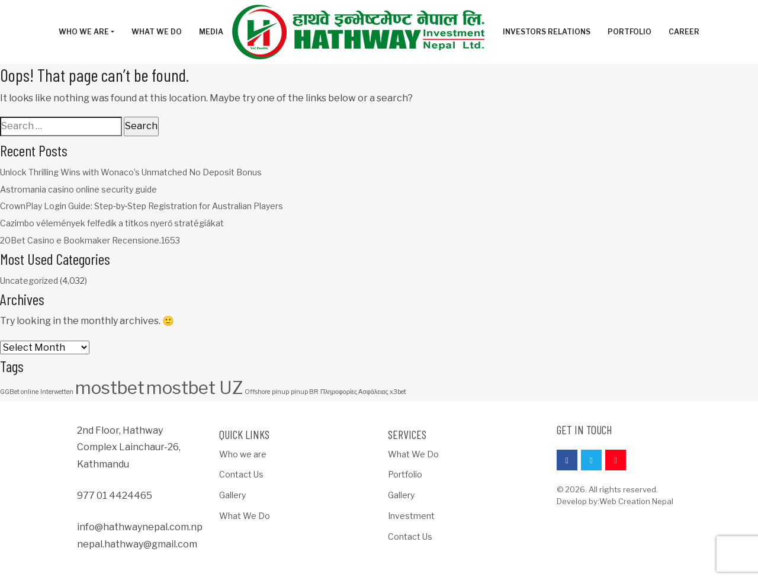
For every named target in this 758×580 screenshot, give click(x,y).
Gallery (232, 495)
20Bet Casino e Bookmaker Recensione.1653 (90, 240)
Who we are (242, 454)
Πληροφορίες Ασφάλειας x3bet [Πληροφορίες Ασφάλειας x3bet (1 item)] (363, 392)
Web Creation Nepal (636, 501)
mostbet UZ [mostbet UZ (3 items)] (194, 387)
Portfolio (405, 474)
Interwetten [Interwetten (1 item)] (56, 392)
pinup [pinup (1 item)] (280, 392)
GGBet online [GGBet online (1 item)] (19, 392)
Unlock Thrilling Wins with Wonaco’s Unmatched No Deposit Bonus (131, 172)
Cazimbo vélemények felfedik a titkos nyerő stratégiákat (112, 223)
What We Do (244, 516)
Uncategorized (29, 280)
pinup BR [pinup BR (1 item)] (305, 392)
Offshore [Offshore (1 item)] (257, 392)
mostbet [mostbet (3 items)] (109, 387)
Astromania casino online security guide (78, 189)
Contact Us (241, 474)
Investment (411, 516)
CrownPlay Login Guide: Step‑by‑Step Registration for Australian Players (141, 206)
